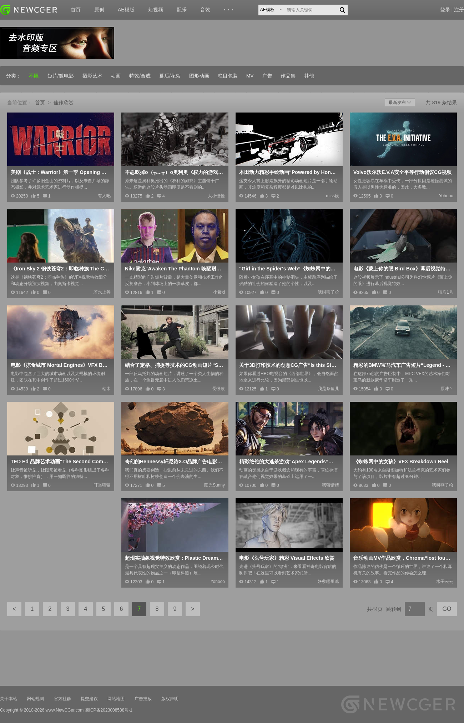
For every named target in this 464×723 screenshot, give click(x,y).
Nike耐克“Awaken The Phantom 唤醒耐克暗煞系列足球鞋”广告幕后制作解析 (174, 268)
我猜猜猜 (330, 485)
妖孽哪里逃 (328, 581)
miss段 (332, 195)
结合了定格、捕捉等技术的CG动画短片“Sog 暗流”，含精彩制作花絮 (174, 365)
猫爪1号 (445, 292)
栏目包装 (228, 76)
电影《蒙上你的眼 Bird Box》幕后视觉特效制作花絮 (402, 268)
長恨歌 (218, 388)
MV (250, 76)
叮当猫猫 (102, 485)
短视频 (155, 10)
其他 (309, 76)
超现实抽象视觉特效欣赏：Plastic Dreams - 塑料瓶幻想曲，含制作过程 (174, 558)
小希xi (219, 292)
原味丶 (446, 388)
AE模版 (126, 10)
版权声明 (169, 698)
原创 (99, 10)
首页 (76, 10)
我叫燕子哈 (328, 292)
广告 (267, 76)
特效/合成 (140, 76)
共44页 (375, 609)
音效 (205, 10)
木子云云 (444, 581)
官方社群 (62, 698)
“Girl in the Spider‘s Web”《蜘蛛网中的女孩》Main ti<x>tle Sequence (288, 268)
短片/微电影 (60, 76)
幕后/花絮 (170, 76)
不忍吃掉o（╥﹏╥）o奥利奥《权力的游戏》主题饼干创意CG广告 (174, 172)
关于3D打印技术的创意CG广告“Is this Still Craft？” (288, 365)
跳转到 (393, 609)
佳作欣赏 (64, 102)
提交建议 (89, 698)
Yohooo (446, 195)
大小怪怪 (216, 195)
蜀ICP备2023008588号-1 (108, 710)
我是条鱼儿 (328, 388)
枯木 (106, 388)
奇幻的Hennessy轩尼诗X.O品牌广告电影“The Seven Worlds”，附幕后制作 (174, 461)
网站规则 (35, 698)
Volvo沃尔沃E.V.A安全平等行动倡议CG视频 (402, 172)
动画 (116, 76)
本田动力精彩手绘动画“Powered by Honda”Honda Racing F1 (288, 172)
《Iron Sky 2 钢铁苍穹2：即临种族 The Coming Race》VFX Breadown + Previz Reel (60, 268)
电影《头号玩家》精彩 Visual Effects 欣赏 (286, 558)
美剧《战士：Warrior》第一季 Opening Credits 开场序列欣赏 (60, 172)
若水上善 (102, 292)
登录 (445, 10)
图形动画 (199, 76)
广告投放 (143, 698)
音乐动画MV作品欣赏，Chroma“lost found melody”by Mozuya (402, 558)
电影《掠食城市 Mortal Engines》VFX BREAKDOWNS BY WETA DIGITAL (60, 365)
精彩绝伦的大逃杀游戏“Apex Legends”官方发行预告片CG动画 (288, 461)
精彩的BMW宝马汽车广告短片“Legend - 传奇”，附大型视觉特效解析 (402, 365)
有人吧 (104, 195)
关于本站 (8, 698)
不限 (34, 76)
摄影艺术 (92, 76)
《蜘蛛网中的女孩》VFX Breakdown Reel (400, 461)
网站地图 (116, 698)
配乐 (182, 10)
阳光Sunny (214, 485)
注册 (459, 10)
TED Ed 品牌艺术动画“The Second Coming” (60, 461)
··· (230, 10)
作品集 (288, 76)
